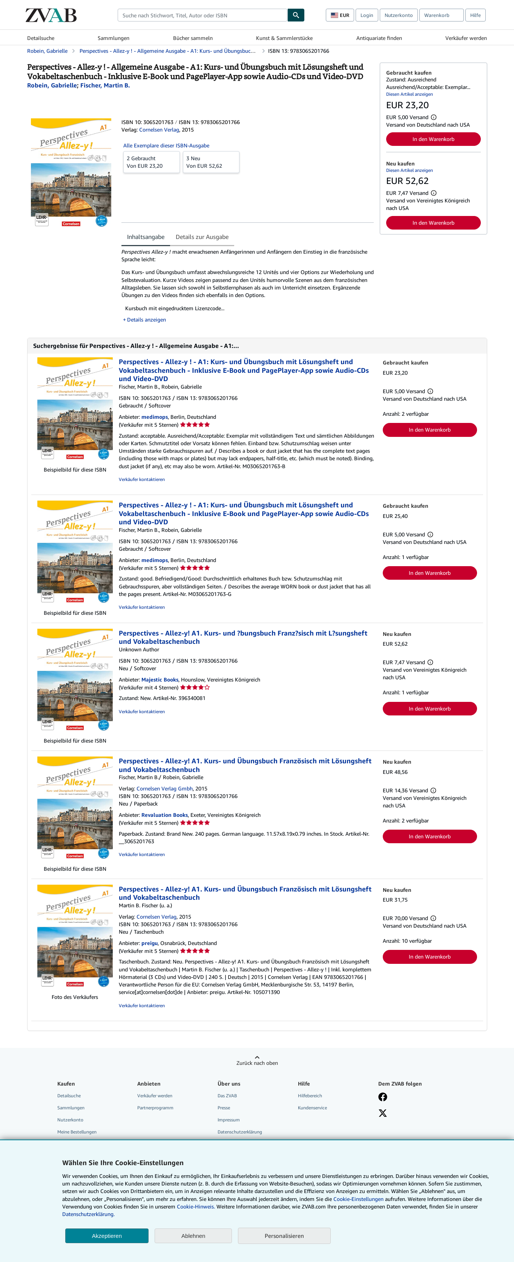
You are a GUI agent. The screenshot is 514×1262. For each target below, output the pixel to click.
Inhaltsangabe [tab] (145, 236)
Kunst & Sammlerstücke (284, 38)
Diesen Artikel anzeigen (409, 94)
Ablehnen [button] (193, 1236)
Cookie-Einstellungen (358, 1199)
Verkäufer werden (466, 38)
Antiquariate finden (379, 38)
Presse (224, 1107)
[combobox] (202, 15)
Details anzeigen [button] (146, 319)
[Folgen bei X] (382, 1114)
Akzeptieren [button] (107, 1236)
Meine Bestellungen (77, 1132)
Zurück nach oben (257, 1063)
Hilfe (475, 15)
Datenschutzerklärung (240, 1132)
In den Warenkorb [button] (433, 139)
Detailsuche (40, 38)
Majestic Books (159, 679)
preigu (149, 943)
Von (151, 162)
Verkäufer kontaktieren (142, 479)
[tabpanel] (247, 285)
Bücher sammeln (193, 38)
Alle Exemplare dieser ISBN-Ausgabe (166, 145)
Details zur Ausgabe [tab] (202, 236)
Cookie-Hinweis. (196, 1206)
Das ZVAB (227, 1095)
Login (367, 15)
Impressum (229, 1120)
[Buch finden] (296, 15)
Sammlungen (113, 38)
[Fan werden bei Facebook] (382, 1097)
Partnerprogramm (155, 1107)
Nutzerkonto (399, 15)
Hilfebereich (310, 1095)
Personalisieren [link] (284, 1235)
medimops (154, 417)
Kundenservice (312, 1107)
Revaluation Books (164, 815)
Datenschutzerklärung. (88, 1214)
